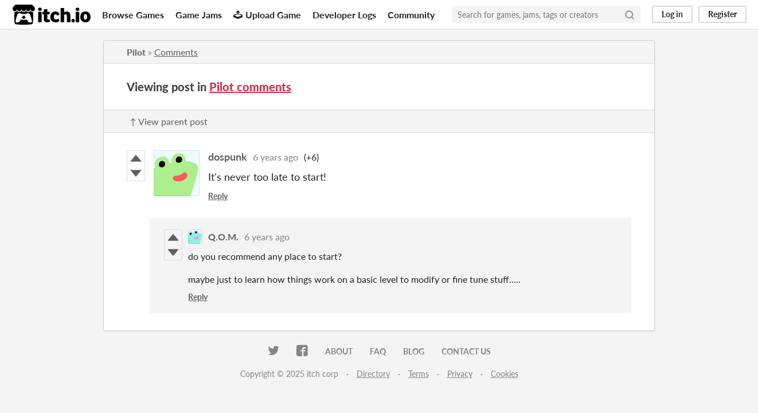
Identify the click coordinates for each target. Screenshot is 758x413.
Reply (218, 196)
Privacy (459, 374)
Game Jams (198, 14)
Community (411, 14)
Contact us (466, 351)
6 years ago (275, 156)
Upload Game (267, 14)
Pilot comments (250, 86)
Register (722, 14)
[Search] (629, 14)
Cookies (504, 374)
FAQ (378, 351)
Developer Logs (344, 14)
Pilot (136, 51)
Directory (373, 374)
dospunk (227, 156)
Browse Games (133, 14)
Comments (176, 51)
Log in (672, 14)
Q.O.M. (223, 236)
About (339, 351)
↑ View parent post (169, 121)
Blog (413, 351)
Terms (418, 374)
